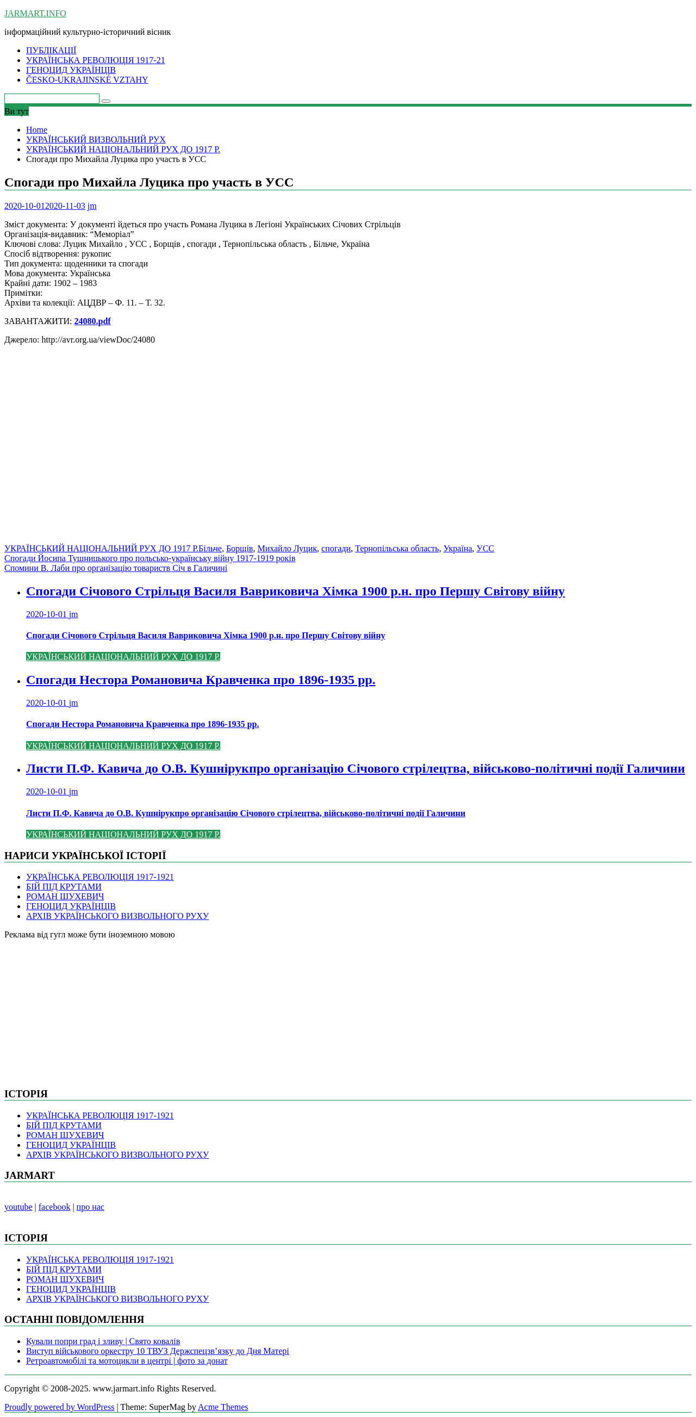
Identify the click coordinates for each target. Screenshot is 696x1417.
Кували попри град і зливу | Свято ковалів (103, 1341)
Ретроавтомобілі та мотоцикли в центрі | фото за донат (127, 1360)
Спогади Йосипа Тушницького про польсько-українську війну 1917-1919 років (149, 558)
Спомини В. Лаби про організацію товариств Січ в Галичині (115, 568)
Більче (210, 548)
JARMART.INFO (35, 13)
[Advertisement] (330, 449)
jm (92, 205)
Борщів (239, 548)
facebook (55, 1206)
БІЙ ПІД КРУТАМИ (64, 886)
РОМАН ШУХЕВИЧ (65, 896)
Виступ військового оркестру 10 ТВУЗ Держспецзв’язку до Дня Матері (157, 1351)
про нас (90, 1206)
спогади (336, 548)
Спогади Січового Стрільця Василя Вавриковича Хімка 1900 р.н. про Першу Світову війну (295, 591)
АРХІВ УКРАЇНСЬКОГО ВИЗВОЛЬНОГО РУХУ (117, 916)
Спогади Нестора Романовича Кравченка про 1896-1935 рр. (201, 680)
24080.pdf (92, 321)
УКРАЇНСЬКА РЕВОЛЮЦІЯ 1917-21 (95, 60)
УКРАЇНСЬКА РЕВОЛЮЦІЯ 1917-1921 (100, 876)
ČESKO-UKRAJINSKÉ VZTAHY (87, 79)
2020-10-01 (47, 614)
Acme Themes (223, 1407)
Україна (457, 548)
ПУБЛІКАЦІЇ (51, 50)
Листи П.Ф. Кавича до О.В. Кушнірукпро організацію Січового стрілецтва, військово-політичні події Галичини (355, 768)
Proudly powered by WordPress (59, 1407)
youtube (18, 1206)
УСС (485, 548)
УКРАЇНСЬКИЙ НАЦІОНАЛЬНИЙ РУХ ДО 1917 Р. (101, 548)
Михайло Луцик (287, 548)
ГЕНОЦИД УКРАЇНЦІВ (71, 69)
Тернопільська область (397, 548)
